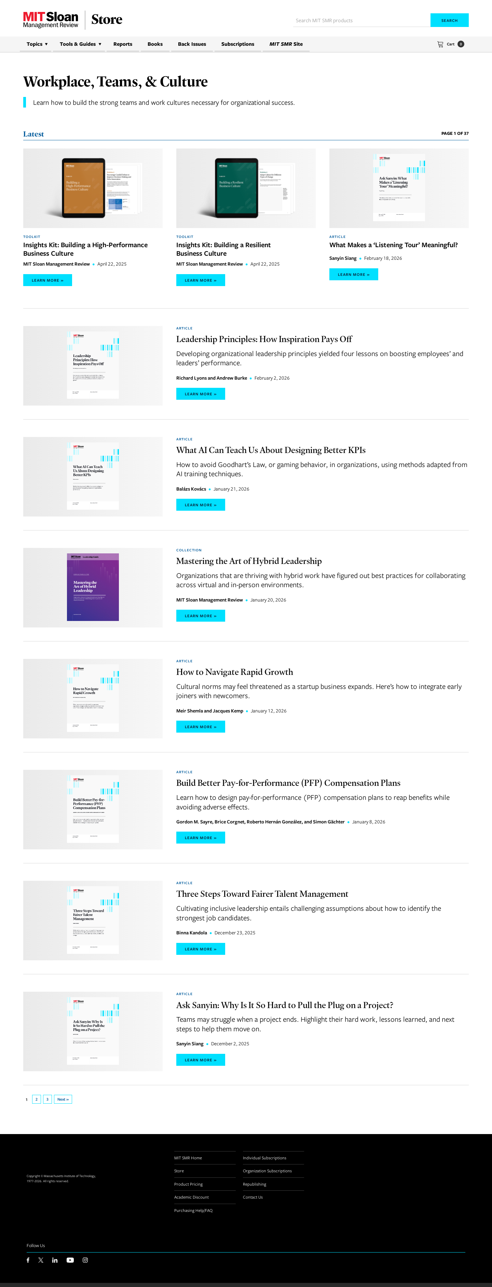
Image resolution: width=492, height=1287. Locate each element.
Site (286, 43)
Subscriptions (237, 43)
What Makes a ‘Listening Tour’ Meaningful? (393, 245)
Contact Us (253, 1201)
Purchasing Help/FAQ (193, 1214)
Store (179, 1174)
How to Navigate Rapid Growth (244, 673)
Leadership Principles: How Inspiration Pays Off (279, 339)
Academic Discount (191, 1201)
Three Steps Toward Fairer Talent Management (277, 896)
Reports (122, 43)
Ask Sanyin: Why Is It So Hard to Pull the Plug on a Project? (303, 1007)
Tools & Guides (78, 43)
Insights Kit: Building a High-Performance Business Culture (85, 249)
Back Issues (192, 43)
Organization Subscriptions (267, 1174)
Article (337, 237)
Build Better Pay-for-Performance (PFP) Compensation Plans (307, 784)
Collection (189, 551)
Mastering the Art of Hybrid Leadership (261, 561)
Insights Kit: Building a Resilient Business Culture (223, 249)
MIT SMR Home (188, 1161)
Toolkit (31, 237)
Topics (34, 43)
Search (449, 20)
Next (64, 1103)
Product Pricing (188, 1187)
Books (155, 43)
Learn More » (48, 280)
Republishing (254, 1187)
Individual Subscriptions (264, 1161)
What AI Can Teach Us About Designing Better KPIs (288, 450)
